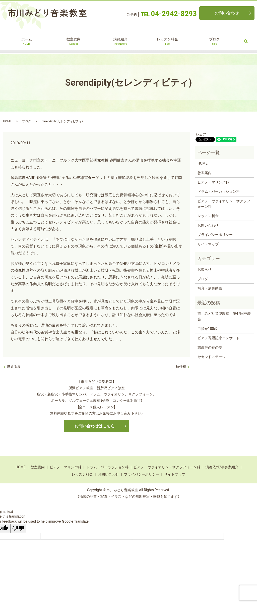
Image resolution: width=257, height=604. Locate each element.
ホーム (26, 41)
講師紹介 (120, 41)
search (246, 41)
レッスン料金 (167, 41)
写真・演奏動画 (210, 288)
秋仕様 (181, 367)
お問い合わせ (227, 13)
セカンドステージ (212, 357)
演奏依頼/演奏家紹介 (222, 467)
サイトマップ (208, 244)
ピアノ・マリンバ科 (213, 182)
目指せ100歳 (208, 329)
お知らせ (205, 269)
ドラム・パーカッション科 (219, 191)
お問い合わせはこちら (95, 426)
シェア (201, 134)
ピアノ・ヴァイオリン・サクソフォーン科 (224, 204)
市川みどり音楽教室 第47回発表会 (224, 316)
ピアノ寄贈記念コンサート (219, 338)
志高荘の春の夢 (210, 347)
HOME (7, 121)
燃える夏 (14, 367)
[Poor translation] (18, 528)
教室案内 (73, 41)
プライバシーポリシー (215, 235)
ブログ (214, 41)
